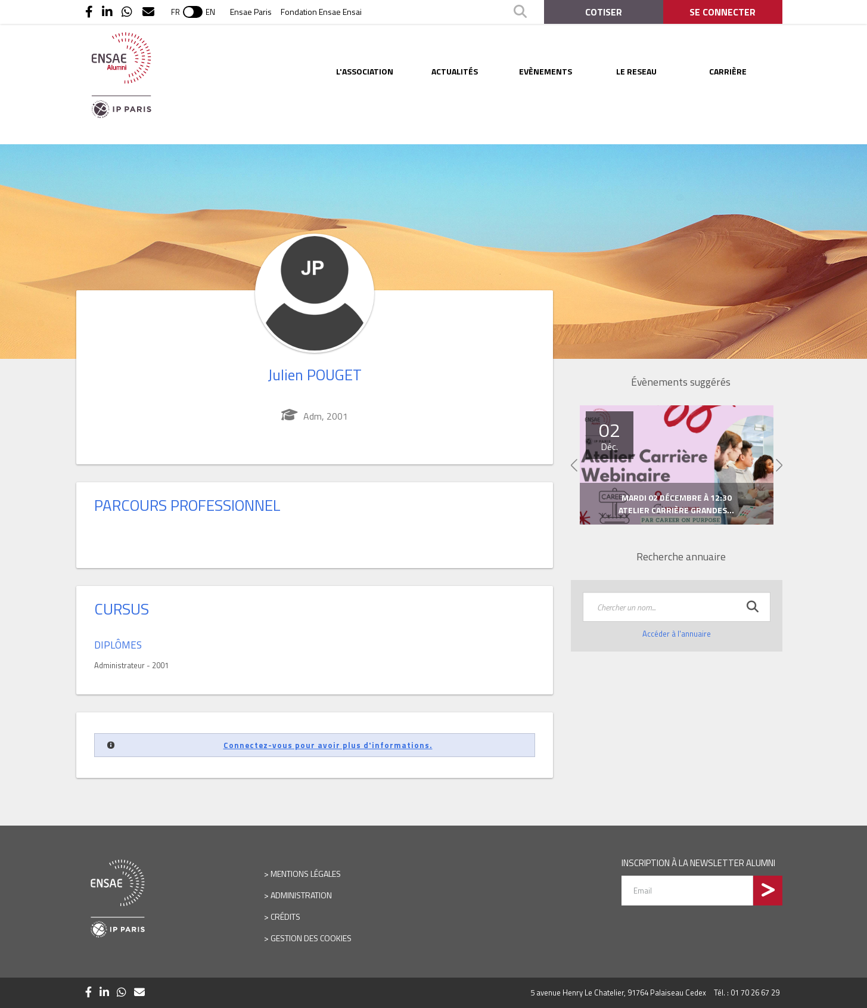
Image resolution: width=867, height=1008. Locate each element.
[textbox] (676, 607)
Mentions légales (306, 873)
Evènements (545, 71)
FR (175, 12)
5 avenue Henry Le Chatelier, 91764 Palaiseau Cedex (618, 992)
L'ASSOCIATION (364, 71)
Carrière (728, 71)
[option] (676, 465)
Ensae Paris (251, 11)
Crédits (285, 916)
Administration (301, 895)
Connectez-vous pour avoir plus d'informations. (328, 745)
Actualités (454, 71)
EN (210, 12)
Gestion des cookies (311, 938)
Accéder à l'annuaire (676, 634)
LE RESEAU (636, 71)
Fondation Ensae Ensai (321, 11)
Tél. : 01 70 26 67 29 (746, 992)
